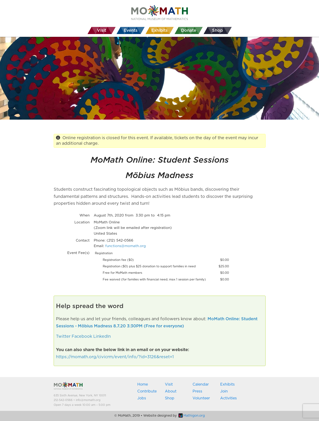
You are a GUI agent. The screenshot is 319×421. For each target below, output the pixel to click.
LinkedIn (102, 336)
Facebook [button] (82, 336)
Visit (169, 384)
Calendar (201, 384)
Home (142, 384)
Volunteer (201, 398)
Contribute (147, 391)
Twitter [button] (63, 336)
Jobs (141, 398)
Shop (169, 398)
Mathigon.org (192, 415)
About (170, 391)
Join (224, 391)
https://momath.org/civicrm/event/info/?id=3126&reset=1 (115, 357)
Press (197, 391)
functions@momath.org (125, 246)
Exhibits (227, 384)
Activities (228, 398)
